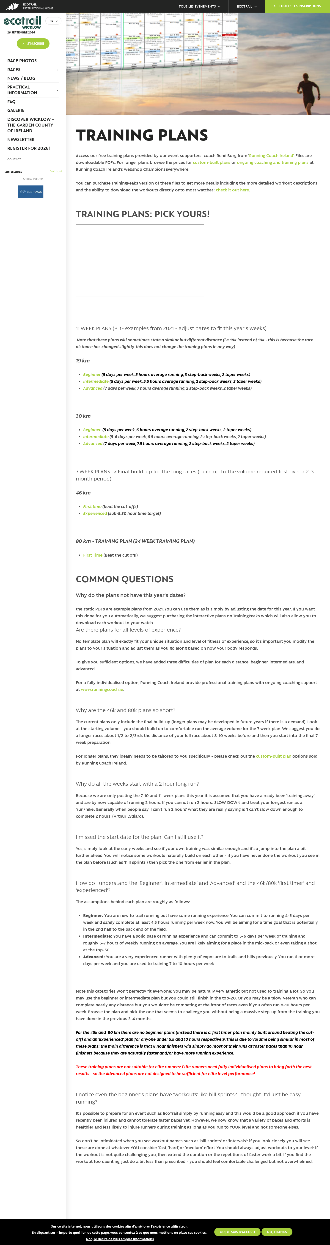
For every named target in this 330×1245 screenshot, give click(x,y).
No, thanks (277, 1231)
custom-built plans (211, 162)
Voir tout (56, 171)
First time (92, 506)
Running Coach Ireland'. (271, 155)
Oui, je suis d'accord (237, 1231)
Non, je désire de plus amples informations (120, 1239)
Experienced (95, 513)
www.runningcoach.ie (102, 689)
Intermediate (96, 381)
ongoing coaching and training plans (273, 162)
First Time (93, 555)
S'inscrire (35, 43)
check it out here (232, 190)
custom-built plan (273, 756)
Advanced (92, 388)
